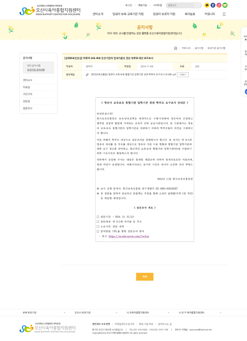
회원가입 (142, 5)
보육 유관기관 (29, 312)
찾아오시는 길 (165, 324)
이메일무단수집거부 (124, 324)
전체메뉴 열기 (224, 14)
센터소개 (98, 14)
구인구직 (27, 94)
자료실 (26, 87)
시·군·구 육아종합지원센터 (191, 312)
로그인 (128, 5)
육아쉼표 (190, 14)
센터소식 (27, 80)
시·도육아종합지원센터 (138, 312)
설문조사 (27, 108)
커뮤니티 (209, 14)
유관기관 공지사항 (36, 70)
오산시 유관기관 (82, 312)
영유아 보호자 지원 (164, 14)
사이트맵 (157, 5)
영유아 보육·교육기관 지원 (128, 14)
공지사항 (27, 58)
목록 (144, 276)
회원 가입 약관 (146, 324)
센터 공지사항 (33, 65)
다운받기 (182, 75)
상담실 (26, 101)
